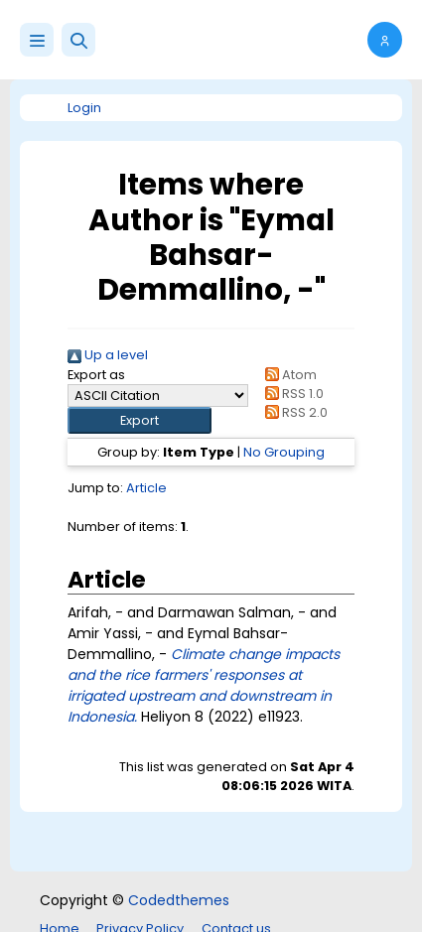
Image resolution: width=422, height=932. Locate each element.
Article (146, 487)
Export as (96, 374)
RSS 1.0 (291, 393)
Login (84, 107)
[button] (78, 40)
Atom (288, 374)
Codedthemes (178, 900)
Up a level (108, 354)
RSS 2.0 (293, 412)
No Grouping (284, 452)
